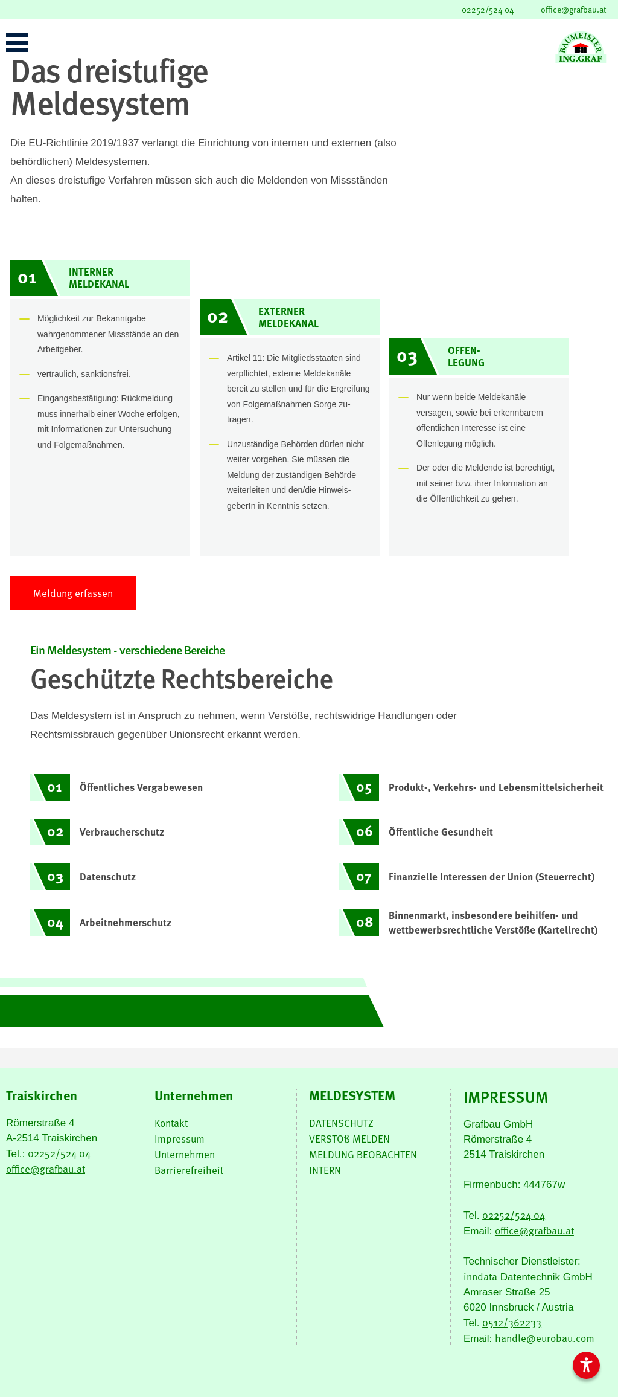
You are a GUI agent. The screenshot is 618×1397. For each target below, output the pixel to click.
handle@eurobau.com (544, 1338)
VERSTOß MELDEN (349, 1138)
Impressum (179, 1138)
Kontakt (171, 1123)
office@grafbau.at (573, 9)
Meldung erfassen (73, 593)
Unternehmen (184, 1154)
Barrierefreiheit (188, 1170)
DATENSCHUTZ (341, 1123)
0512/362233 (511, 1322)
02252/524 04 (488, 9)
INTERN (325, 1170)
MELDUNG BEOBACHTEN (363, 1154)
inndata (480, 1276)
